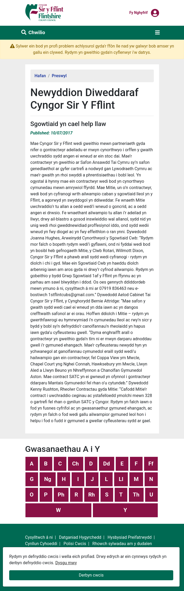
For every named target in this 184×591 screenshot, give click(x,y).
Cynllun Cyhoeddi (41, 543)
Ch (75, 464)
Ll (121, 479)
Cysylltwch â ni (39, 537)
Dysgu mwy (66, 562)
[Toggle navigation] (157, 32)
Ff (150, 464)
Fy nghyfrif (138, 12)
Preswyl (59, 75)
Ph (61, 494)
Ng (47, 479)
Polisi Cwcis (75, 543)
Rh (91, 494)
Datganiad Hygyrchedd (80, 537)
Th (136, 494)
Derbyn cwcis (91, 575)
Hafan (40, 75)
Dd (106, 464)
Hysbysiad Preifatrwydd (130, 537)
